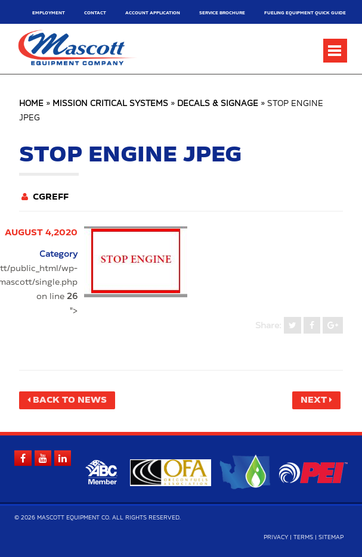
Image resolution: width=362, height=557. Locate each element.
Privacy (276, 537)
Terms (303, 537)
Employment (48, 13)
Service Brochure (222, 13)
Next (314, 400)
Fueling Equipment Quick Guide (305, 13)
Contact (95, 13)
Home (31, 104)
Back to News (70, 400)
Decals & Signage (217, 104)
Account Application (152, 13)
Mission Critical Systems (110, 104)
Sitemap (331, 537)
